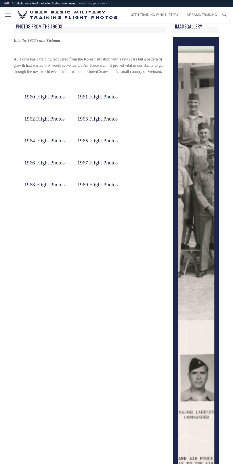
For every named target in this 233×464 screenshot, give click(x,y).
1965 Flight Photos (97, 140)
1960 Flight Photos (44, 97)
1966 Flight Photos (44, 163)
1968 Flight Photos (44, 184)
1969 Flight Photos (97, 184)
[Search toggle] (225, 15)
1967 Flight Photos (97, 163)
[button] (93, 3)
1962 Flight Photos (44, 119)
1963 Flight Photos (97, 119)
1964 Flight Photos (44, 140)
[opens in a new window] (155, 15)
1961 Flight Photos (97, 97)
